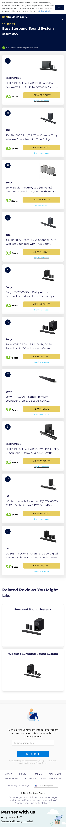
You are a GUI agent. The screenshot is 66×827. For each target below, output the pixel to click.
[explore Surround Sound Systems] (33, 625)
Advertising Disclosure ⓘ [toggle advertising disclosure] (18, 786)
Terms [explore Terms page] (38, 774)
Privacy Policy (45, 11)
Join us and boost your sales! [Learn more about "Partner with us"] (17, 821)
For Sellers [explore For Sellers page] (29, 778)
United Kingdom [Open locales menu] (46, 786)
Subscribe (33, 754)
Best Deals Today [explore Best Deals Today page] (51, 778)
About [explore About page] (8, 774)
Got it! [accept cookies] (59, 7)
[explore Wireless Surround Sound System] (33, 669)
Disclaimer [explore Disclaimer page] (55, 774)
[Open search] (61, 18)
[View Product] (33, 80)
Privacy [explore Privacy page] (23, 774)
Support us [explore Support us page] (11, 778)
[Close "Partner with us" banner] (63, 810)
